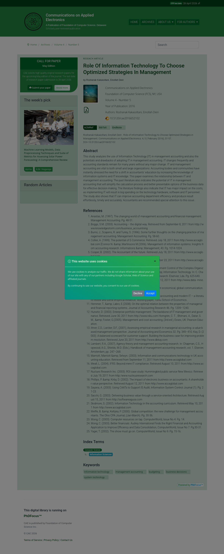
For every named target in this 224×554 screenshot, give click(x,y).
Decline (138, 293)
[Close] (155, 261)
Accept (150, 293)
